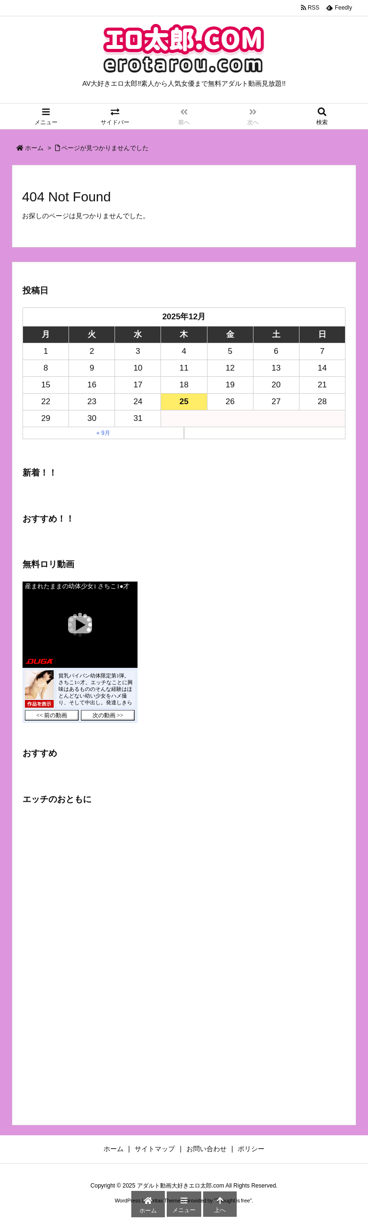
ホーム (34, 148)
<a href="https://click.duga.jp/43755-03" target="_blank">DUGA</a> (80, 652)
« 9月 (103, 433)
